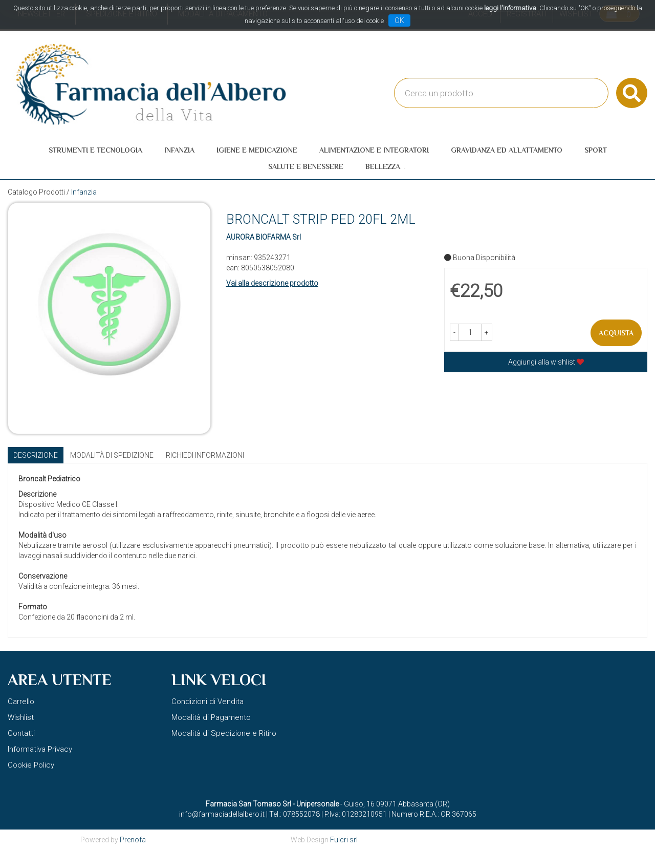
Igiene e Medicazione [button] (256, 150)
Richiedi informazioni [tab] (205, 455)
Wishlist (21, 717)
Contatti (21, 733)
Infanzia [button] (179, 150)
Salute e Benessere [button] (305, 166)
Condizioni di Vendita (207, 701)
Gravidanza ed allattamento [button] (506, 150)
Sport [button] (595, 150)
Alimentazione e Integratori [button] (374, 150)
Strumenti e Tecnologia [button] (95, 150)
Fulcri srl (344, 840)
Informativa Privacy (40, 749)
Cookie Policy (31, 765)
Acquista (616, 333)
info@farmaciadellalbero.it (222, 814)
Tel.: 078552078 (294, 814)
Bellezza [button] (382, 166)
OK (399, 20)
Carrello (21, 701)
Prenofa (133, 840)
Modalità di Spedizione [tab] (112, 455)
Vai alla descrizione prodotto (272, 283)
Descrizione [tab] (35, 455)
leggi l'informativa (510, 8)
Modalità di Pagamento (211, 717)
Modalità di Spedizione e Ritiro (223, 733)
